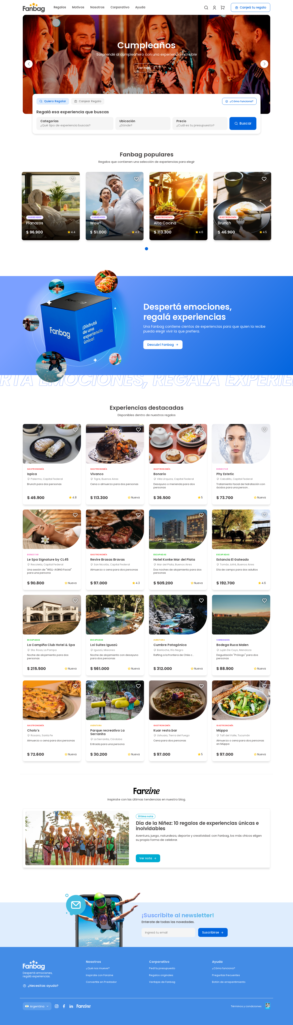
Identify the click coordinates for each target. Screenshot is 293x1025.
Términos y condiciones (246, 1006)
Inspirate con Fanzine (99, 975)
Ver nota (148, 858)
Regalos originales (161, 975)
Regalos (60, 7)
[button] (29, 64)
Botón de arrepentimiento (228, 982)
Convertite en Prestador (101, 982)
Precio (181, 121)
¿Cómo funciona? (239, 101)
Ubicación (127, 121)
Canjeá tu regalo (250, 7)
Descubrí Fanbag (163, 345)
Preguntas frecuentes (226, 975)
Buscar (242, 123)
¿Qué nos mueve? (98, 968)
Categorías (49, 121)
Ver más (148, 68)
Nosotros (97, 7)
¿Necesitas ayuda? (40, 986)
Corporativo (119, 7)
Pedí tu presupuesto (162, 968)
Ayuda (140, 7)
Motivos (78, 7)
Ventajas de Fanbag (162, 982)
